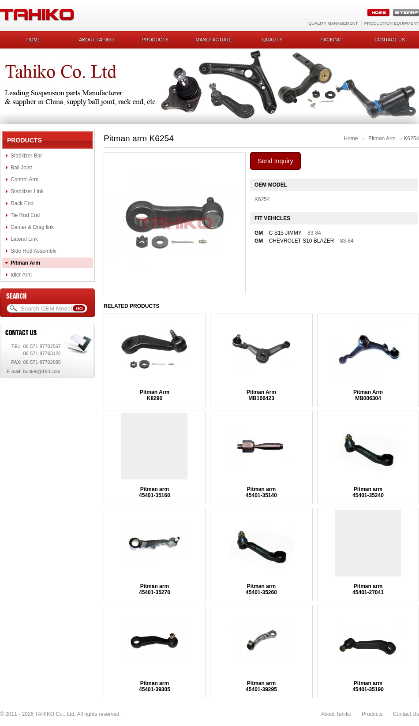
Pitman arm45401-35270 (154, 589)
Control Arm (24, 179)
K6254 (411, 138)
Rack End (22, 203)
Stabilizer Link (27, 191)
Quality (272, 39)
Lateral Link (24, 239)
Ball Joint (21, 168)
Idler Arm (21, 275)
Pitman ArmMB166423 (261, 395)
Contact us (389, 39)
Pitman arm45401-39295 (261, 686)
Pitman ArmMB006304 (368, 395)
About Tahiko (96, 39)
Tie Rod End (25, 215)
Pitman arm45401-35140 (261, 492)
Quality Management (333, 23)
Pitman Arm (25, 263)
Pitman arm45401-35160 (154, 492)
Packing (331, 39)
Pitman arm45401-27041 (368, 589)
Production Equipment (391, 23)
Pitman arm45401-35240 (368, 492)
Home (33, 39)
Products (155, 39)
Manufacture (213, 39)
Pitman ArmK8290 (154, 395)
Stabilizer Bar (26, 156)
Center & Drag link (32, 227)
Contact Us (406, 714)
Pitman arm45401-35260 (261, 589)
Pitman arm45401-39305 (154, 686)
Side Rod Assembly (33, 251)
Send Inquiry (275, 161)
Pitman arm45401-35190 (368, 686)
